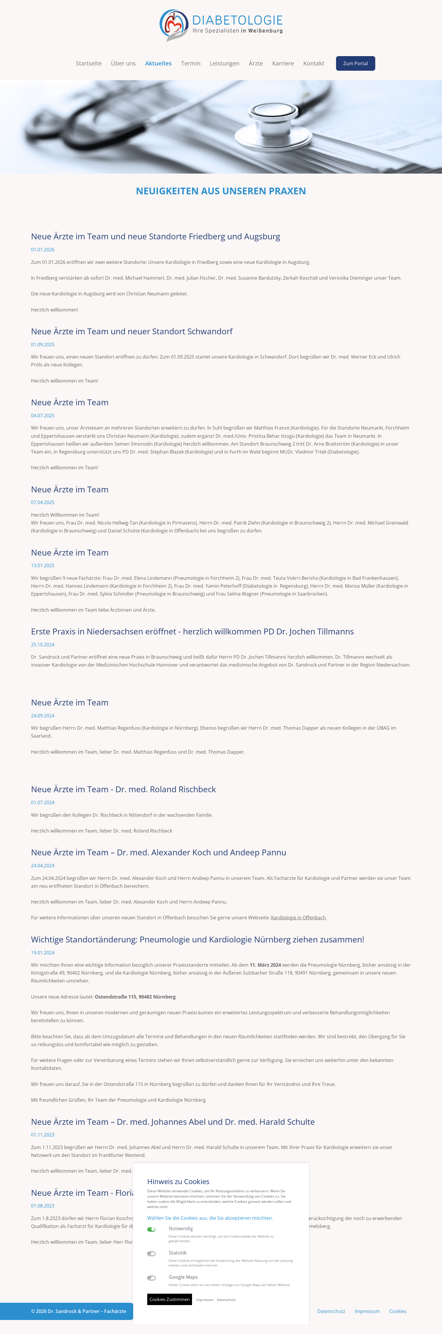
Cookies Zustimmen (170, 1299)
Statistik (177, 1253)
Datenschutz (331, 1311)
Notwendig (181, 1229)
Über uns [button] (123, 63)
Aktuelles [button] (158, 63)
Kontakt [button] (313, 63)
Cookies (398, 1311)
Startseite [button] (89, 63)
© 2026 (78, 1311)
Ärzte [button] (256, 63)
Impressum (367, 1311)
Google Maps (183, 1277)
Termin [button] (191, 63)
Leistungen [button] (224, 63)
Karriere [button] (283, 63)
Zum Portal (355, 63)
